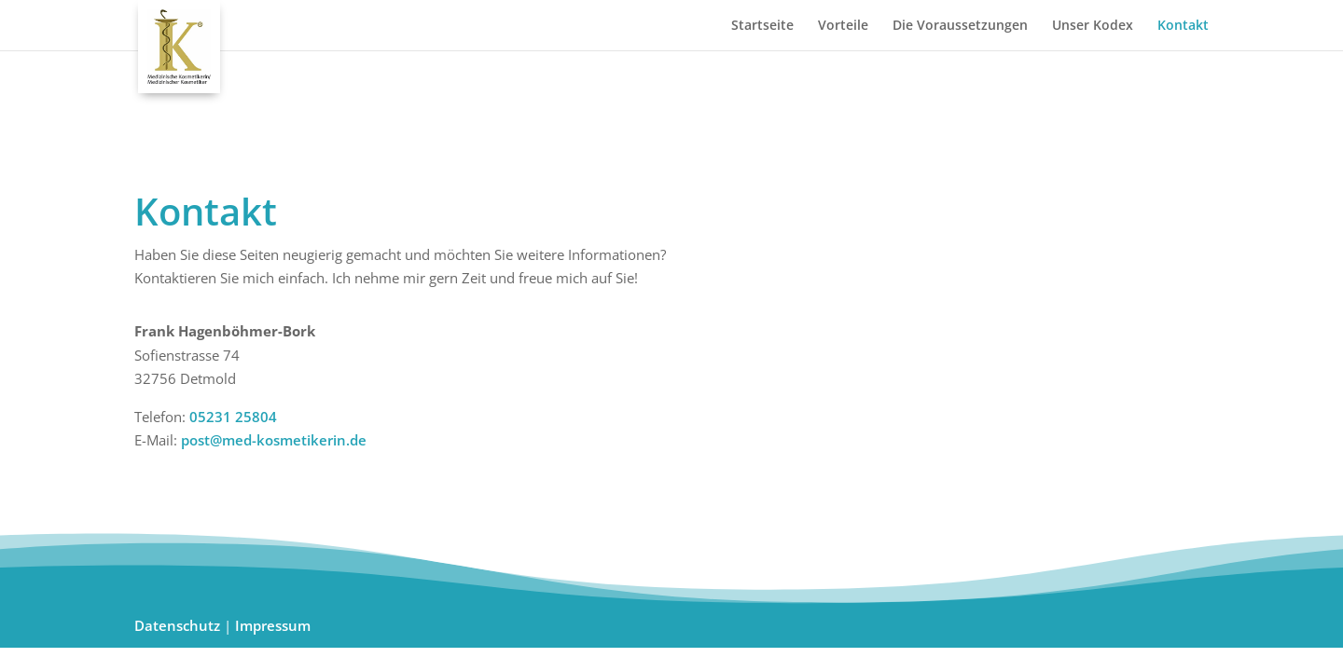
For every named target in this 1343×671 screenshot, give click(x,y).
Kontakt (1183, 26)
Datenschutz (177, 625)
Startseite (762, 26)
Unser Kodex (1092, 26)
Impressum (273, 625)
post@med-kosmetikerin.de (272, 440)
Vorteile (843, 26)
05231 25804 (233, 416)
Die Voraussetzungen (960, 26)
